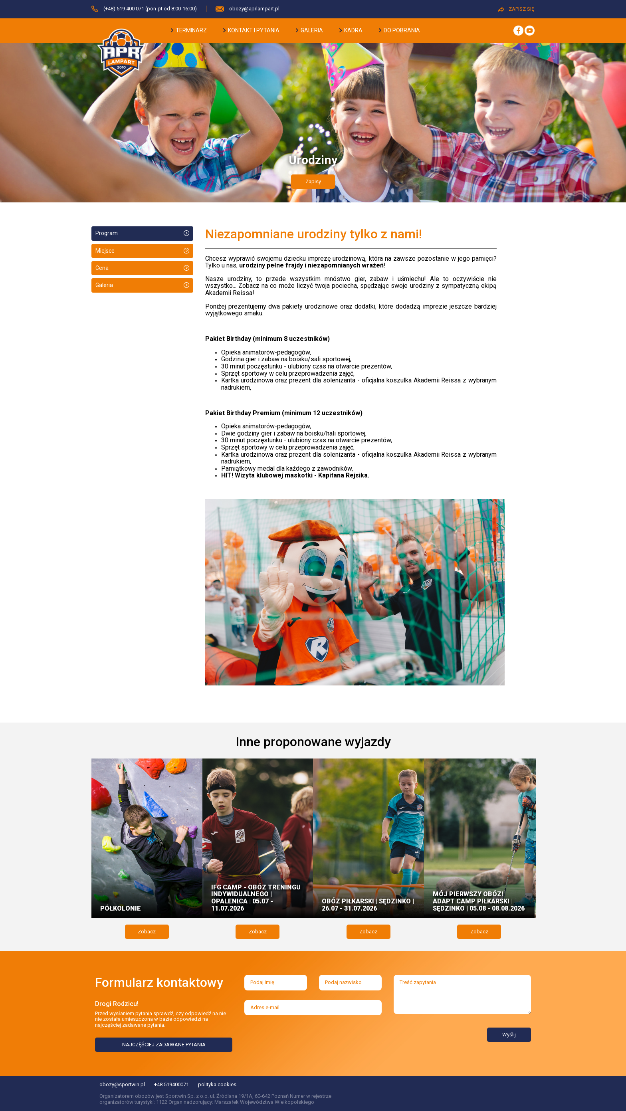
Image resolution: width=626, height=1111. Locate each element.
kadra (351, 30)
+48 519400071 (171, 1084)
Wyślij (509, 1035)
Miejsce (105, 251)
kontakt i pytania (251, 30)
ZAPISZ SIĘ (516, 9)
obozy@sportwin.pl (122, 1084)
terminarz (189, 30)
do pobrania (399, 30)
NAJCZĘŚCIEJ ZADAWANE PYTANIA (164, 1045)
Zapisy (313, 181)
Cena (102, 268)
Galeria (104, 285)
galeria (309, 30)
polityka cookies (217, 1084)
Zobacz (147, 932)
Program (106, 233)
